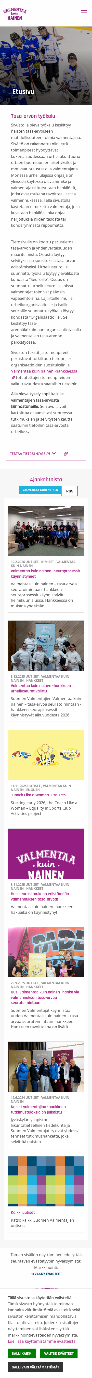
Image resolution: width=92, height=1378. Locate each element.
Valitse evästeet (59, 1353)
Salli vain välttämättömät (35, 1367)
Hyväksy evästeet (46, 1274)
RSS (70, 491)
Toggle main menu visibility (84, 11)
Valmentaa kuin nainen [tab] (40, 490)
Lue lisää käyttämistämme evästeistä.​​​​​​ (42, 1341)
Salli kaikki (22, 1353)
